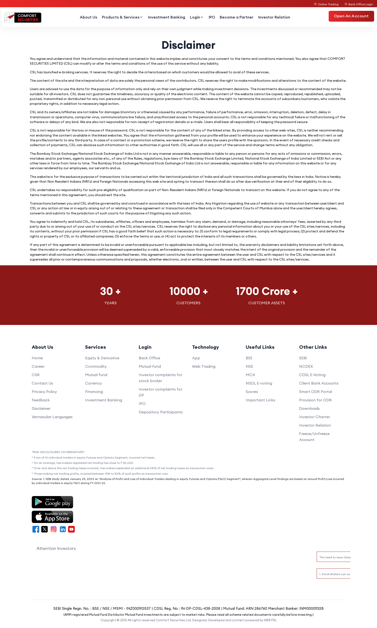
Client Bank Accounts (319, 383)
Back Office (149, 357)
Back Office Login (358, 4)
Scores (252, 391)
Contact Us (42, 383)
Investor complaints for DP (160, 392)
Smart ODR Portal (315, 391)
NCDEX (306, 366)
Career (38, 366)
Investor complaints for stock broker (160, 377)
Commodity (96, 366)
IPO (212, 17)
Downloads (309, 408)
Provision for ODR (315, 400)
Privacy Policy (44, 391)
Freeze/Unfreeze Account (314, 436)
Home (37, 357)
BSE (249, 357)
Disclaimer (41, 408)
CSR (36, 374)
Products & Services (122, 17)
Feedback (41, 400)
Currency (93, 383)
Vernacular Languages (52, 416)
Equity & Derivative (102, 357)
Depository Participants (161, 412)
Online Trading (326, 4)
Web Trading (203, 366)
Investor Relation (274, 17)
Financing (94, 391)
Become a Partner (236, 17)
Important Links (260, 400)
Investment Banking (166, 17)
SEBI (303, 357)
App (196, 357)
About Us (88, 17)
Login (197, 17)
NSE (249, 366)
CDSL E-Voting (312, 374)
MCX (250, 374)
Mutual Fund (96, 374)
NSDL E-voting (259, 383)
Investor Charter (314, 416)
